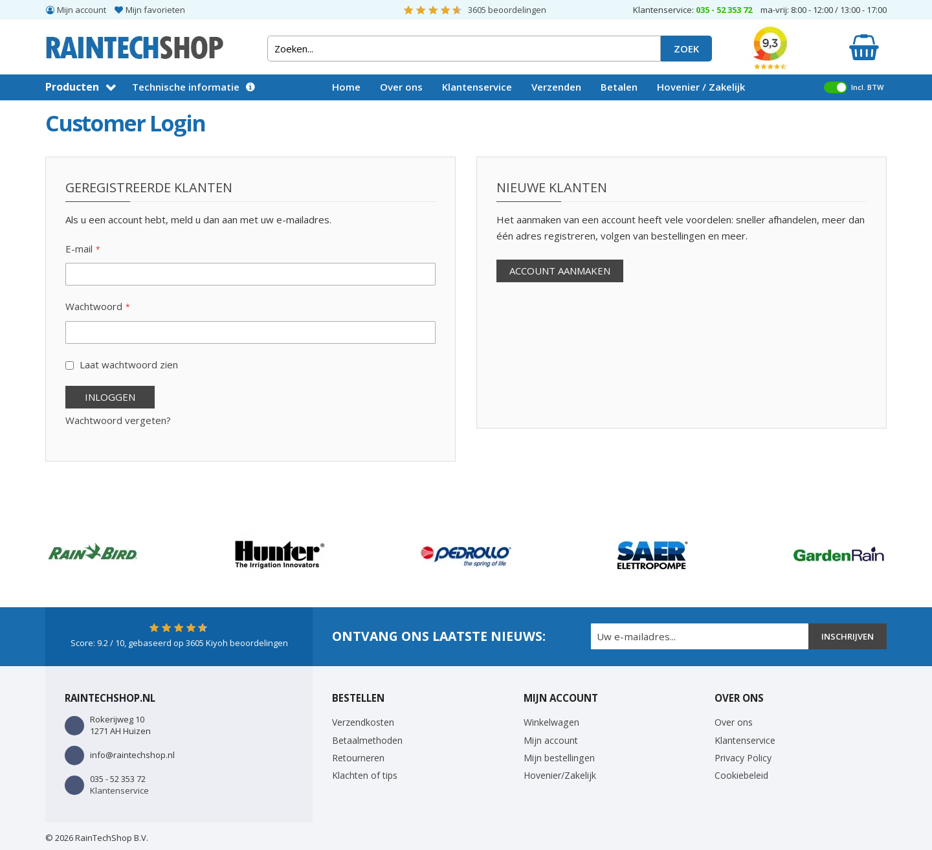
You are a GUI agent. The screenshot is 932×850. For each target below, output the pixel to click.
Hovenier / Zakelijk (701, 86)
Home (346, 86)
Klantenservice (477, 86)
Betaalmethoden (367, 740)
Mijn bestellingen (559, 758)
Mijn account (81, 10)
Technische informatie (185, 86)
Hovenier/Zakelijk (560, 775)
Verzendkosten (363, 722)
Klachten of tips (364, 775)
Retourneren (358, 758)
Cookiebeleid (741, 775)
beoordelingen (507, 10)
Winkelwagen (551, 722)
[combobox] (464, 49)
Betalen (619, 86)
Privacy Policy (743, 758)
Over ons (401, 86)
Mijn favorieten (155, 10)
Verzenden (556, 86)
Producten (72, 87)
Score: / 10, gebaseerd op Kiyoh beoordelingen (179, 643)
